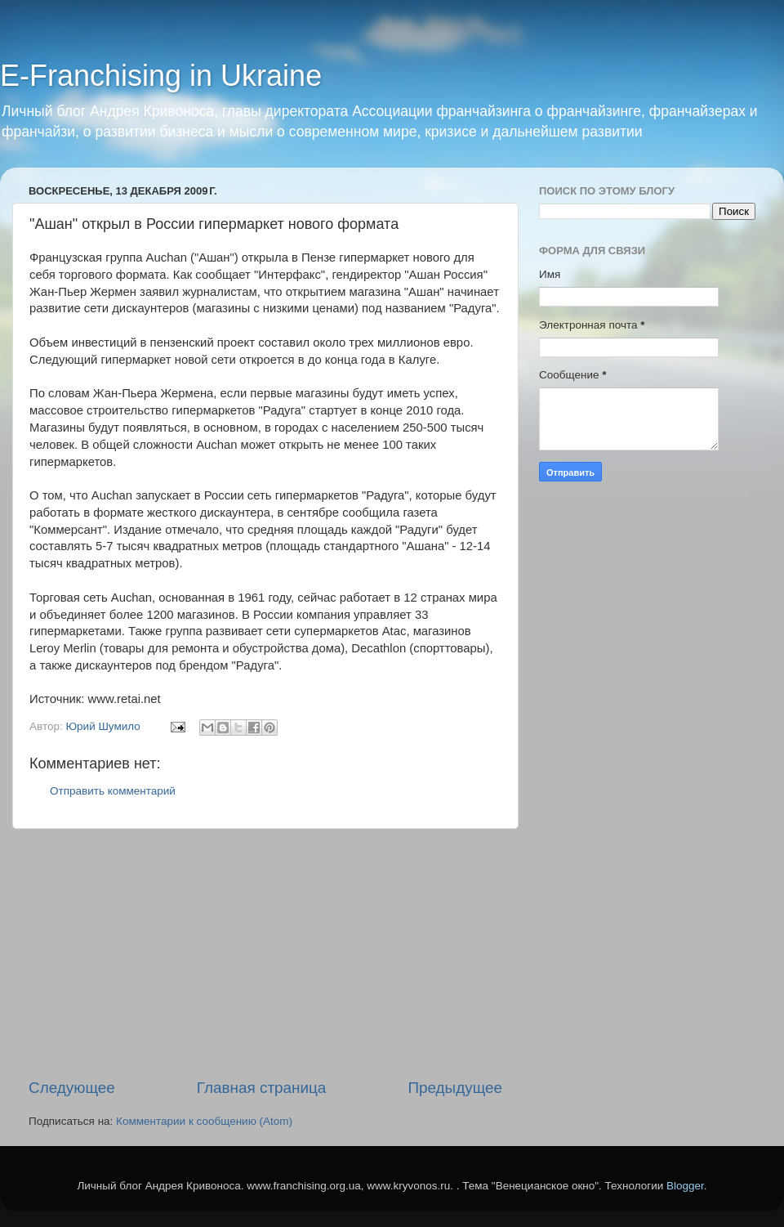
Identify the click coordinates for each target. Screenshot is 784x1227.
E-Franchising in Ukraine (161, 75)
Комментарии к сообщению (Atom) (204, 1121)
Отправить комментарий (113, 791)
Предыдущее (455, 1087)
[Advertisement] (265, 953)
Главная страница (262, 1087)
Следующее (72, 1087)
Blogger (685, 1186)
